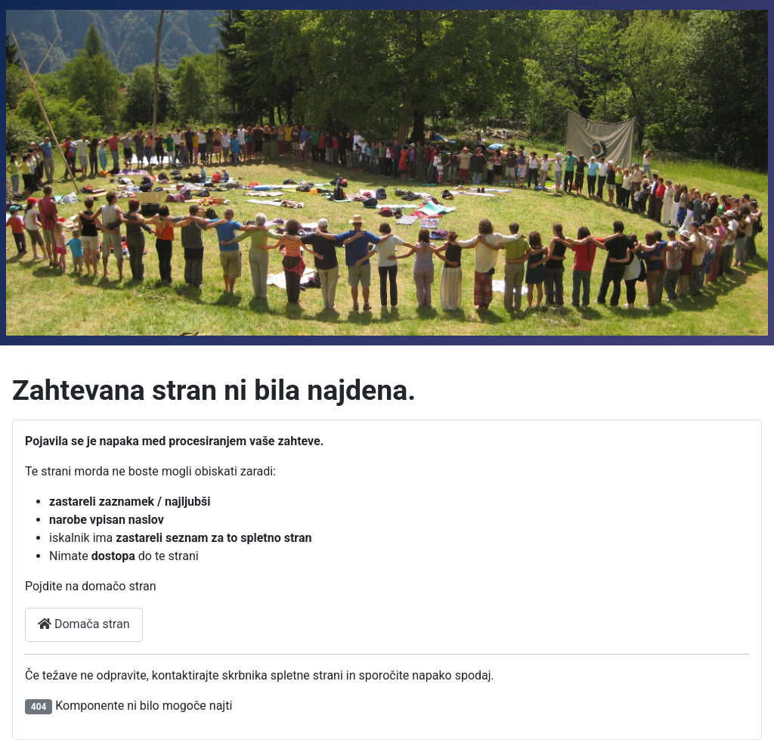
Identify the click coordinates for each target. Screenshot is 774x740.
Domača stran (84, 624)
